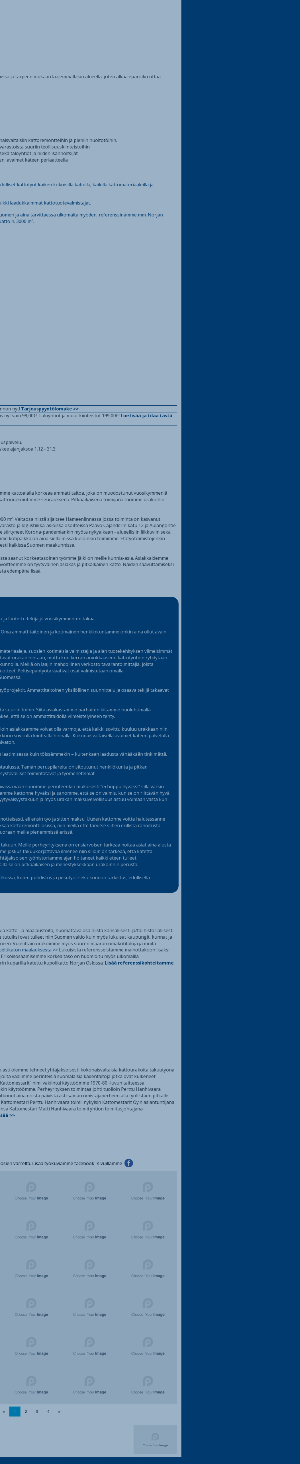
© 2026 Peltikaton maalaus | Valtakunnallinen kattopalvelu (150, 1460)
